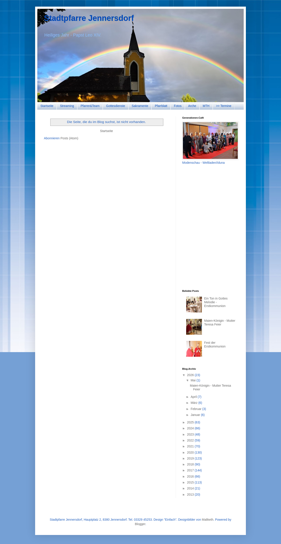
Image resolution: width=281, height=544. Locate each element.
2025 (191, 422)
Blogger (140, 524)
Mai (193, 380)
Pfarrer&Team (90, 106)
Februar (196, 409)
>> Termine (223, 106)
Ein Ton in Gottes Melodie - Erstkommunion (215, 302)
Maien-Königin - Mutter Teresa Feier (219, 322)
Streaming (67, 106)
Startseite (46, 106)
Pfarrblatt (161, 106)
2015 (191, 482)
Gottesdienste (115, 106)
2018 (191, 464)
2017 (191, 470)
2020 (191, 452)
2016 (191, 476)
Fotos (178, 106)
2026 (191, 375)
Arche (192, 106)
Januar (196, 415)
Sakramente (140, 106)
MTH (206, 106)
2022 (191, 440)
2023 (191, 434)
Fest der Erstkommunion (214, 344)
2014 (191, 488)
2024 (191, 428)
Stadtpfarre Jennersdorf (89, 18)
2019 (191, 458)
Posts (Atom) (69, 138)
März (194, 402)
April (194, 397)
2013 (191, 494)
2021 (191, 446)
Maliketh (207, 519)
